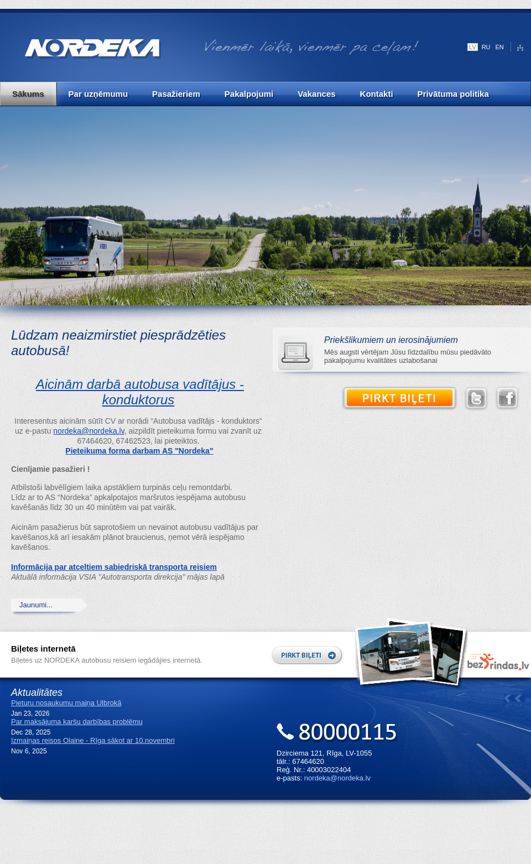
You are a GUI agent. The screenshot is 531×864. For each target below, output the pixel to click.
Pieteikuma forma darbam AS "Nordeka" (139, 450)
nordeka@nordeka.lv (88, 430)
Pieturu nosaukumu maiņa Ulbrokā (66, 703)
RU (486, 47)
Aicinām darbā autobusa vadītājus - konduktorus (140, 392)
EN (500, 47)
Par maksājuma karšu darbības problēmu (77, 721)
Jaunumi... (36, 605)
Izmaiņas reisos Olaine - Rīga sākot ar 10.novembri (93, 740)
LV (472, 47)
